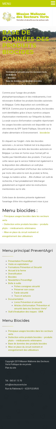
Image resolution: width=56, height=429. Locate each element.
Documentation (15, 299)
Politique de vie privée (21, 364)
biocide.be (45, 132)
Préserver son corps (24, 289)
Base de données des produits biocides (27, 343)
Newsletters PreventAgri (20, 280)
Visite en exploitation (18, 264)
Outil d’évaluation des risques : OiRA (25, 311)
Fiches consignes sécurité (27, 286)
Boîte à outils (14, 283)
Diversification (15, 273)
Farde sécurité (21, 292)
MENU (6, 3)
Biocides (12, 277)
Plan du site (10, 368)
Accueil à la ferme (17, 270)
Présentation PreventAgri (20, 261)
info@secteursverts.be (16, 384)
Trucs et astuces (22, 296)
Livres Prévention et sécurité (28, 302)
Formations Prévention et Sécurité (25, 267)
